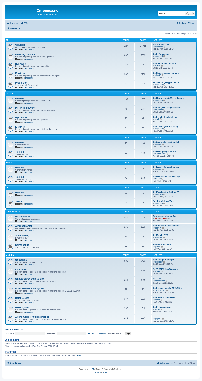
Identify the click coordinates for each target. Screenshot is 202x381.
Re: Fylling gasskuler (162, 307)
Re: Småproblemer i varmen (166, 73)
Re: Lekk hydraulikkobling (165, 117)
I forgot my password (97, 333)
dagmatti (159, 56)
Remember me (116, 333)
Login (8, 329)
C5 (7, 188)
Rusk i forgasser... (161, 54)
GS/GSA (9, 94)
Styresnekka (22, 245)
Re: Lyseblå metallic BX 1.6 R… (167, 288)
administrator (161, 218)
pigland (158, 144)
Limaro (79, 355)
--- (153, 317)
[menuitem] (24, 23)
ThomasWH (160, 290)
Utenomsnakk (13, 212)
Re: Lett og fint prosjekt (163, 260)
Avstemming (22, 235)
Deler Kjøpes (22, 307)
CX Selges (21, 260)
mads (157, 300)
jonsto (157, 247)
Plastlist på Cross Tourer (164, 201)
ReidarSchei (160, 154)
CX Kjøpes (21, 269)
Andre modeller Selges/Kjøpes (32, 317)
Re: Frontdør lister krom (164, 298)
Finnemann (160, 281)
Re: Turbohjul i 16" (161, 44)
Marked (10, 255)
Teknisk (19, 152)
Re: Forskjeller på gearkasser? (167, 107)
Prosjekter (21, 82)
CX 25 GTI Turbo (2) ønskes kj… (167, 269)
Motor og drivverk (25, 54)
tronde (158, 179)
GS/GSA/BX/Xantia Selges (29, 279)
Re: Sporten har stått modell (166, 142)
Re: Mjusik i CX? (160, 235)
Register (18, 329)
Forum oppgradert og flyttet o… (167, 216)
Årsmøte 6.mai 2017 (162, 245)
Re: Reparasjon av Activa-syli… (167, 177)
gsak (157, 119)
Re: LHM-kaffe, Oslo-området (166, 226)
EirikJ (157, 309)
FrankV (158, 228)
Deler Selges (22, 298)
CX (7, 40)
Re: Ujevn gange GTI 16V (164, 152)
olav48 (158, 75)
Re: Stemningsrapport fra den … (168, 82)
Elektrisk (20, 73)
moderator (29, 49)
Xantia (9, 163)
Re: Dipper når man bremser (166, 167)
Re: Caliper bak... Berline (164, 63)
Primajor (159, 237)
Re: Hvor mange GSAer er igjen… (168, 98)
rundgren (159, 47)
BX (7, 138)
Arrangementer (23, 226)
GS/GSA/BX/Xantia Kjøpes (29, 288)
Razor (157, 66)
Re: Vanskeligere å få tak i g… (166, 126)
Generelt (20, 44)
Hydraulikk (21, 63)
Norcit (157, 271)
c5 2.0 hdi (157, 279)
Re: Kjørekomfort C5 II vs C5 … (167, 192)
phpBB (91, 369)
